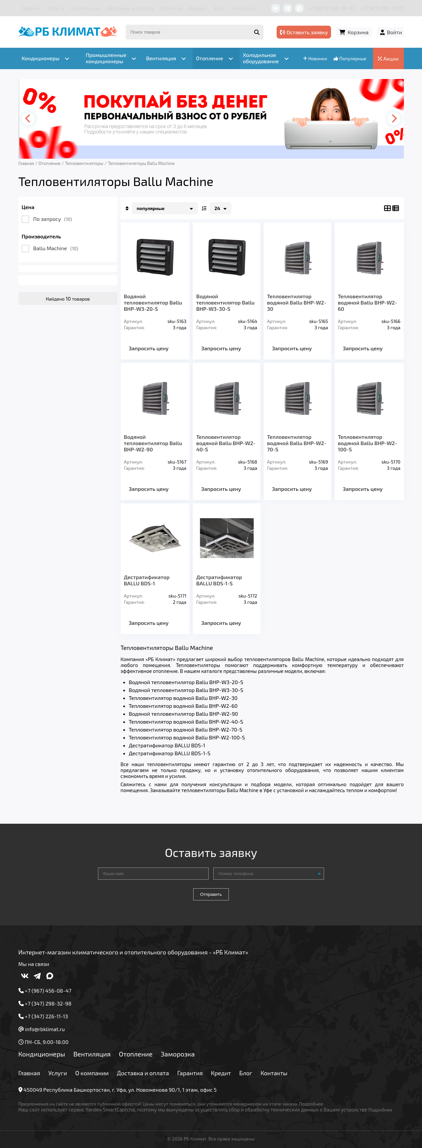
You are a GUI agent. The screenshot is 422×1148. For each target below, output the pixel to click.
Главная (31, 8)
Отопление (135, 1054)
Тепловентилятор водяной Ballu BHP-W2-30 (296, 302)
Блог (219, 8)
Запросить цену (149, 348)
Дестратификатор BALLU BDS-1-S (219, 580)
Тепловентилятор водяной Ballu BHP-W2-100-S (367, 443)
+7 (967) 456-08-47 (332, 8)
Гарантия (171, 8)
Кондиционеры (41, 1054)
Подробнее (311, 1104)
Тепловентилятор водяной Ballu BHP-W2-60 (367, 302)
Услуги (55, 8)
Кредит (198, 8)
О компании (86, 8)
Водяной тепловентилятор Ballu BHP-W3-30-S (225, 302)
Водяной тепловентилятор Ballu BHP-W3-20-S (153, 302)
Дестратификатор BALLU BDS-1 (147, 580)
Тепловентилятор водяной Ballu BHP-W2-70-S (296, 443)
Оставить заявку (304, 32)
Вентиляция (91, 1054)
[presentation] (28, 118)
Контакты (244, 8)
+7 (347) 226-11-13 (382, 8)
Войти (394, 32)
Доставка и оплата (130, 8)
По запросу (52, 219)
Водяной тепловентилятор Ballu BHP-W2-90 (153, 443)
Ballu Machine (55, 248)
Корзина (357, 32)
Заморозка (178, 1054)
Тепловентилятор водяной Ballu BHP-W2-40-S (226, 443)
